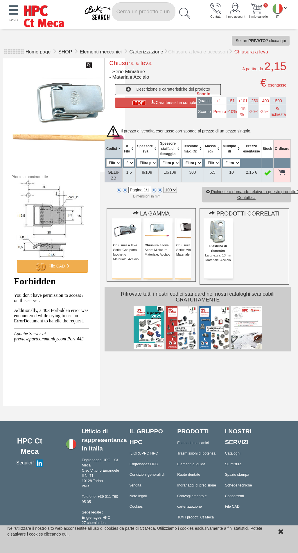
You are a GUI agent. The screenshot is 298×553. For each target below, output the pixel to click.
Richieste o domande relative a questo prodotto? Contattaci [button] (248, 194)
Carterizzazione (146, 52)
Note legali (138, 496)
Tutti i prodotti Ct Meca (195, 517)
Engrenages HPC (144, 464)
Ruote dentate (188, 475)
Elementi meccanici (101, 52)
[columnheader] (114, 148)
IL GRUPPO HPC (144, 453)
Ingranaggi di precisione (196, 485)
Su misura (233, 464)
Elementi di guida (191, 464)
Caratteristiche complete (168, 102)
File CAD (52, 266)
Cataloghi (232, 453)
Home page (38, 52)
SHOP (65, 52)
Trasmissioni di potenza (196, 453)
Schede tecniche (238, 485)
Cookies (136, 506)
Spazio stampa (237, 475)
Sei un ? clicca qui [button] (261, 40)
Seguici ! (29, 462)
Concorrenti (234, 496)
